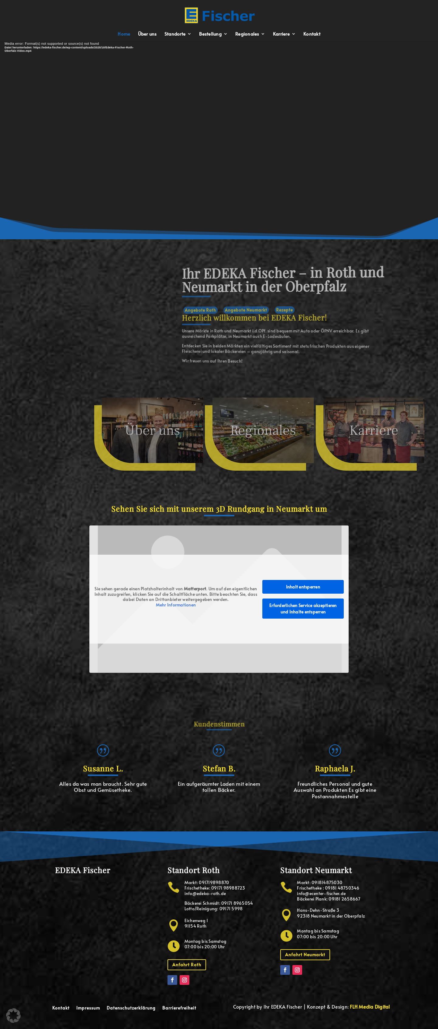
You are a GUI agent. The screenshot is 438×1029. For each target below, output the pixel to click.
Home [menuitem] (124, 34)
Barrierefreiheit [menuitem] (179, 1008)
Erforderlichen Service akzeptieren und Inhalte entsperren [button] (303, 608)
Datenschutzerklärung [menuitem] (131, 1008)
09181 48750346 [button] (342, 888)
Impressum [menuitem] (88, 1008)
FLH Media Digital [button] (370, 1006)
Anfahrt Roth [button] (186, 965)
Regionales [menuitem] (247, 34)
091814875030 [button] (327, 882)
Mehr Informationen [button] (176, 604)
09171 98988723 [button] (228, 888)
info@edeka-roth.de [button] (205, 893)
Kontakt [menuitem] (311, 34)
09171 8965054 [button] (237, 903)
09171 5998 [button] (231, 908)
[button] (219, 14)
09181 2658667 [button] (344, 899)
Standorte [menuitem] (174, 34)
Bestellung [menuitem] (210, 34)
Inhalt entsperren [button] (303, 586)
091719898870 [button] (214, 882)
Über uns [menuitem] (147, 34)
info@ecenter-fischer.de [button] (321, 893)
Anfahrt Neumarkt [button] (305, 954)
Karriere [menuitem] (281, 34)
